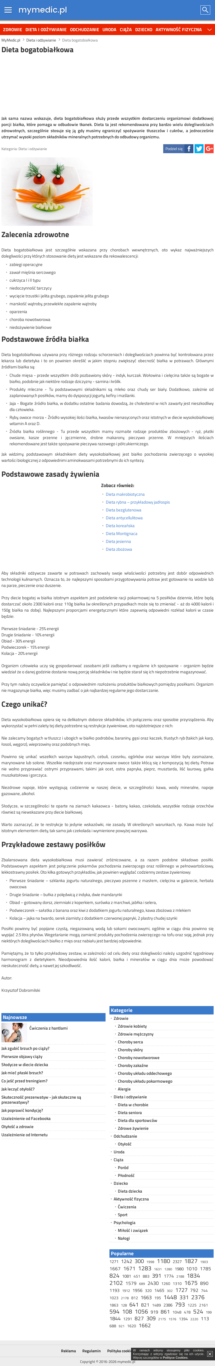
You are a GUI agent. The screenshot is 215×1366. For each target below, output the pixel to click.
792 (194, 1290)
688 (112, 1326)
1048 (176, 1312)
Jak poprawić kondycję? (22, 1110)
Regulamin (91, 1351)
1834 (193, 1275)
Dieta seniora (130, 1112)
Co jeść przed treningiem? (24, 1081)
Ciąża (126, 29)
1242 (126, 1261)
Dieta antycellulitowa (124, 518)
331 (184, 1297)
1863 (113, 1305)
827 (139, 1318)
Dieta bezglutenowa (123, 510)
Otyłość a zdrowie (17, 1126)
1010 (191, 1268)
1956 (137, 1290)
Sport (122, 1214)
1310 (177, 1283)
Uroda (109, 29)
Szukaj (205, 10)
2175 (162, 1319)
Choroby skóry (130, 1049)
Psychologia (124, 1222)
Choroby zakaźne (133, 1065)
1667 (115, 1268)
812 (134, 1298)
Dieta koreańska (120, 526)
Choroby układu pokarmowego (145, 1081)
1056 (141, 1311)
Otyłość (125, 1144)
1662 (145, 1325)
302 (170, 1290)
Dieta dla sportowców (137, 1120)
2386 (167, 1305)
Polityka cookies (120, 1351)
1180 (163, 1260)
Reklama (68, 1351)
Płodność (126, 1175)
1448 (170, 1296)
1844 (115, 1318)
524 (198, 1311)
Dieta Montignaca (121, 534)
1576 (172, 1319)
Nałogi (124, 1238)
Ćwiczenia (127, 1207)
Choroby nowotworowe (139, 1057)
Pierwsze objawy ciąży (21, 1056)
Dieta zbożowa (119, 549)
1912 (126, 1290)
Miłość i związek (133, 1230)
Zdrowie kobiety (132, 1026)
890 (204, 1283)
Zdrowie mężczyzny (135, 1034)
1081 (126, 1276)
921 (122, 1326)
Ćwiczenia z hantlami (48, 1028)
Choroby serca (130, 1042)
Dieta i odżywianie (46, 29)
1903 (204, 1261)
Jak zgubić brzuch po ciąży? (25, 1048)
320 (148, 1290)
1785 (205, 1268)
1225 (192, 1305)
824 (114, 1275)
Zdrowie (12, 29)
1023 (113, 1298)
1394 (183, 1319)
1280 (168, 1269)
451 (137, 1276)
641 (134, 1304)
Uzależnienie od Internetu (24, 1134)
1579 (131, 1283)
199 (209, 1312)
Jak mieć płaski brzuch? (22, 1072)
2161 (203, 1305)
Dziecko (143, 29)
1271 (113, 1261)
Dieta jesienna (118, 541)
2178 (125, 1298)
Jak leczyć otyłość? (18, 1089)
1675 (191, 1282)
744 (204, 1290)
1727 (181, 1289)
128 (124, 1305)
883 (146, 1276)
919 (154, 1311)
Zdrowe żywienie (133, 1128)
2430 (153, 1283)
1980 (179, 1269)
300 (139, 1261)
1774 (169, 1276)
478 (187, 1312)
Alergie (124, 1089)
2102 (116, 1282)
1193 (114, 1290)
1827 (191, 1260)
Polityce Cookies (175, 1357)
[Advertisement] (107, 84)
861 (165, 1311)
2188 (180, 1276)
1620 (131, 1326)
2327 (177, 1261)
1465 (159, 1290)
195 (157, 1298)
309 (151, 1318)
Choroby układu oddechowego (145, 1073)
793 (180, 1304)
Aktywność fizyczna (179, 29)
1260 (165, 1283)
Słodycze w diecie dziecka (24, 1064)
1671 (129, 1268)
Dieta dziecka (130, 1191)
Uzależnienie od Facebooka (26, 1118)
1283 (144, 1268)
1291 (127, 1319)
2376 (198, 1296)
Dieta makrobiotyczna (125, 494)
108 (127, 1311)
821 (145, 1304)
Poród (123, 1167)
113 (205, 1318)
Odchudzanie (84, 29)
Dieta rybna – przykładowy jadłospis (138, 502)
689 (142, 1283)
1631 (158, 1269)
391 (156, 1275)
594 (114, 1311)
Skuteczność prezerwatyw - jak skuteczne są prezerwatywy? (41, 1099)
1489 (156, 1305)
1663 (146, 1297)
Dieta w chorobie (133, 1104)
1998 (150, 1261)
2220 (194, 1319)
